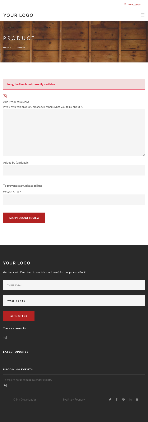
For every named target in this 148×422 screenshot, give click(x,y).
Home (7, 47)
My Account (132, 4)
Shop (21, 47)
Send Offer (18, 315)
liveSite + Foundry (74, 399)
